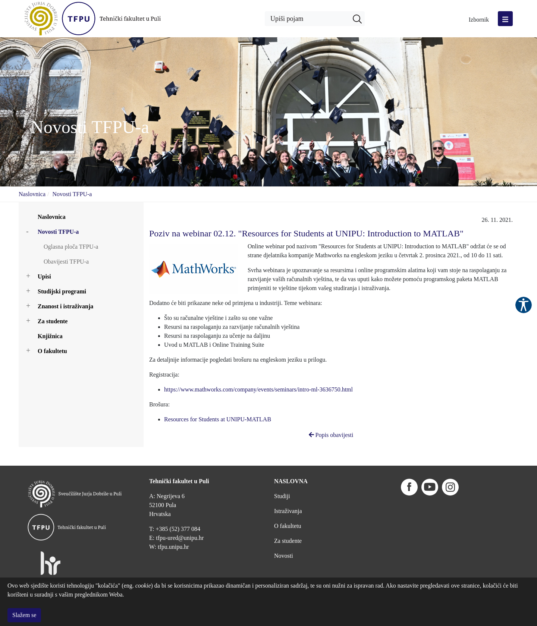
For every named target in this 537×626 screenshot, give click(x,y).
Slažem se (24, 615)
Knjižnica (50, 336)
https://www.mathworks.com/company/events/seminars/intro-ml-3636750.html (258, 389)
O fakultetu (52, 351)
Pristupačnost (523, 305)
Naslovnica (32, 194)
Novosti (283, 537)
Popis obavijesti (331, 435)
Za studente (52, 321)
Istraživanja (288, 492)
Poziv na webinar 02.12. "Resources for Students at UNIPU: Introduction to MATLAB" (306, 233)
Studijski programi (62, 291)
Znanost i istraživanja (65, 306)
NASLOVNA (291, 462)
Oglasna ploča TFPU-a (71, 246)
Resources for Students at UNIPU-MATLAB (217, 419)
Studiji (282, 477)
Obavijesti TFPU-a (66, 261)
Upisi (44, 276)
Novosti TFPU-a (72, 194)
